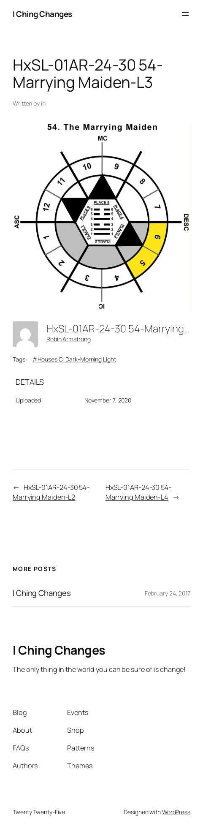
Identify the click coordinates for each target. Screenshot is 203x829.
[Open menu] (185, 14)
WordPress (176, 812)
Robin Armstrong (68, 339)
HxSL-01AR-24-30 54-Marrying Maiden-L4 (139, 492)
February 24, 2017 (167, 593)
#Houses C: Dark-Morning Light (74, 359)
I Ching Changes (42, 13)
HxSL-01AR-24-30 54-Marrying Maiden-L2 (51, 492)
